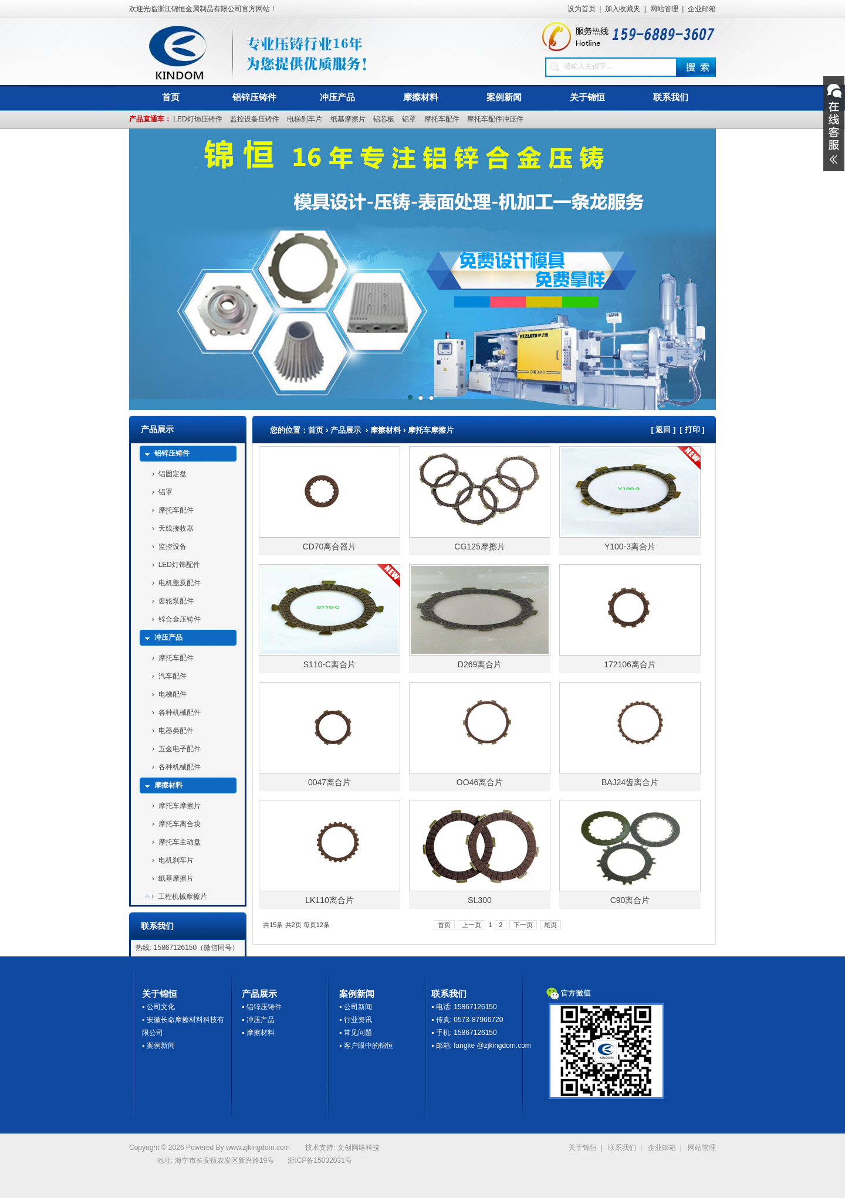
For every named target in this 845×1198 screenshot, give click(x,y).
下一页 (523, 924)
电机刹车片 (176, 860)
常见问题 (358, 1033)
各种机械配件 (179, 712)
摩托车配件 (441, 119)
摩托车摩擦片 (179, 806)
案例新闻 (504, 97)
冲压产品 (337, 97)
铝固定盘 (172, 474)
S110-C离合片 (329, 664)
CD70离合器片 (330, 546)
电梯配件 (172, 694)
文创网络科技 (358, 1147)
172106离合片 (630, 664)
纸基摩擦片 (348, 119)
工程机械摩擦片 (182, 896)
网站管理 (664, 9)
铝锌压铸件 (254, 97)
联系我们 (670, 97)
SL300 (479, 900)
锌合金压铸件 (179, 619)
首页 (171, 97)
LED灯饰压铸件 (197, 119)
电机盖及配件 (179, 583)
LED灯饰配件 (179, 565)
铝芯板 (383, 119)
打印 (692, 429)
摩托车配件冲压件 (495, 119)
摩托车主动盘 (179, 842)
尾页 (550, 924)
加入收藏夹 (622, 9)
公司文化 (161, 1007)
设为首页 (581, 9)
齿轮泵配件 (176, 601)
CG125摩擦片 (479, 546)
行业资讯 (358, 1020)
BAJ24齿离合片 (629, 782)
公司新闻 (358, 1007)
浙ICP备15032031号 (319, 1160)
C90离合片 (630, 900)
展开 (833, 123)
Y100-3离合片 (629, 546)
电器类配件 (176, 731)
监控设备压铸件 (254, 119)
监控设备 (172, 546)
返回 (663, 429)
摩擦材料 (420, 97)
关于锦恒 (587, 97)
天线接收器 (176, 528)
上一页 (471, 924)
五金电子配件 (179, 749)
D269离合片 (480, 664)
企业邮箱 (702, 9)
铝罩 (409, 119)
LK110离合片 (329, 900)
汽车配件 (172, 676)
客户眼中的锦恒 (368, 1045)
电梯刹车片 (304, 119)
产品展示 (345, 430)
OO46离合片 (480, 782)
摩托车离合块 (179, 824)
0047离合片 (329, 782)
